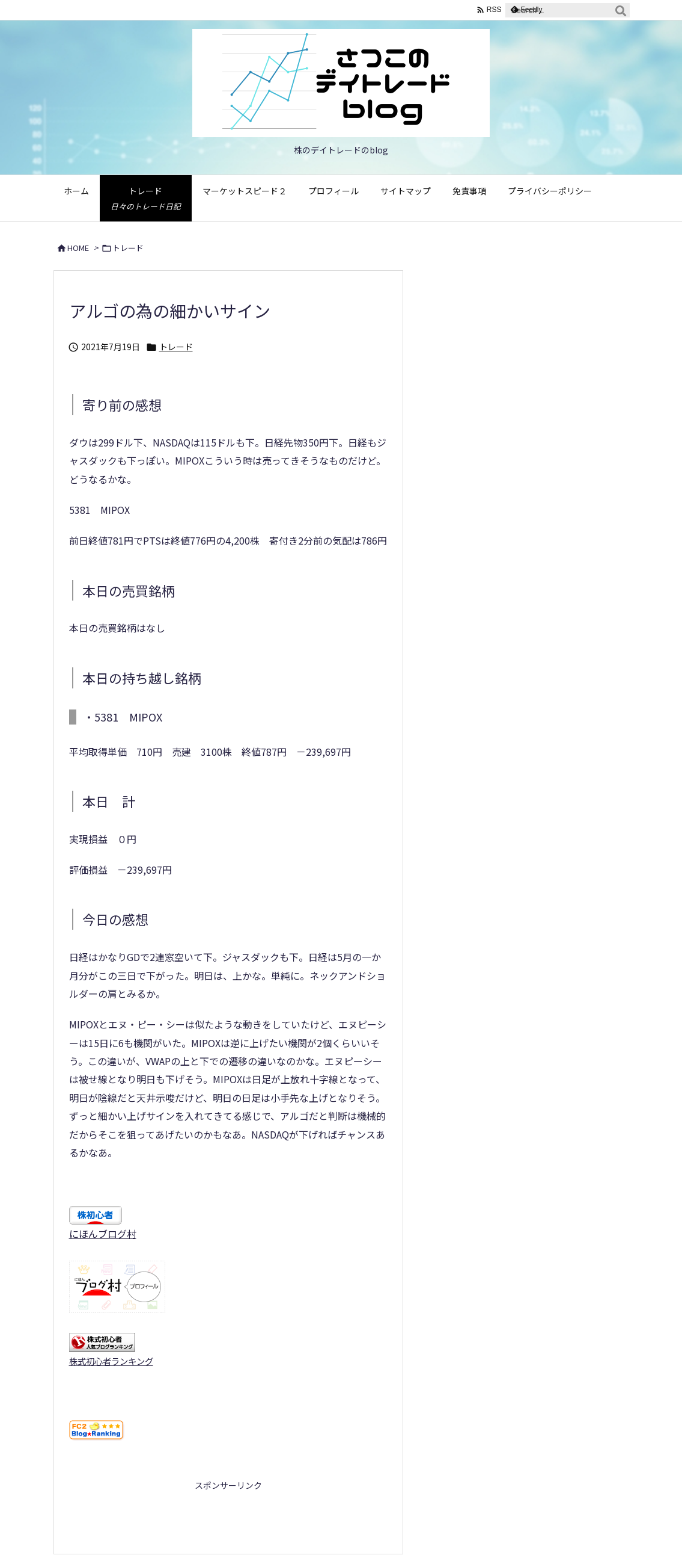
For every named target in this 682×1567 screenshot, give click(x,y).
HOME (78, 247)
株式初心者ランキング (111, 1361)
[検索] (621, 10)
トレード (128, 247)
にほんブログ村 (102, 1233)
